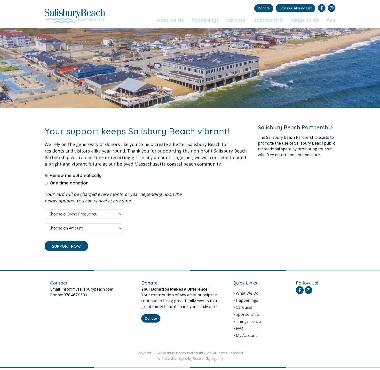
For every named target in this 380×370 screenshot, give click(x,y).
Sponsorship (268, 20)
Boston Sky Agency (208, 358)
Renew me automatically (76, 180)
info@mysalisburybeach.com (87, 289)
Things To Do (304, 20)
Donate (264, 8)
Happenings (205, 20)
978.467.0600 (75, 295)
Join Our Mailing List (295, 8)
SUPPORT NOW (66, 251)
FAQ (331, 20)
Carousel (236, 20)
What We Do (170, 20)
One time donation (69, 188)
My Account (246, 335)
